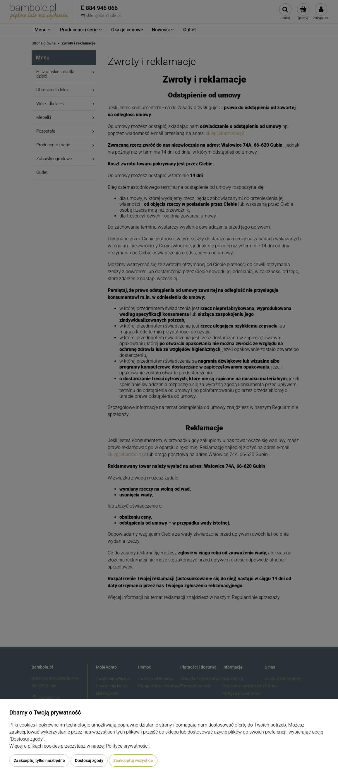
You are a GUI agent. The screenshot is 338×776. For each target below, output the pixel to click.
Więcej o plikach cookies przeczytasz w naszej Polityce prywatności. (79, 746)
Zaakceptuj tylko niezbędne (39, 760)
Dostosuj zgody (89, 760)
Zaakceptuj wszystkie (133, 760)
